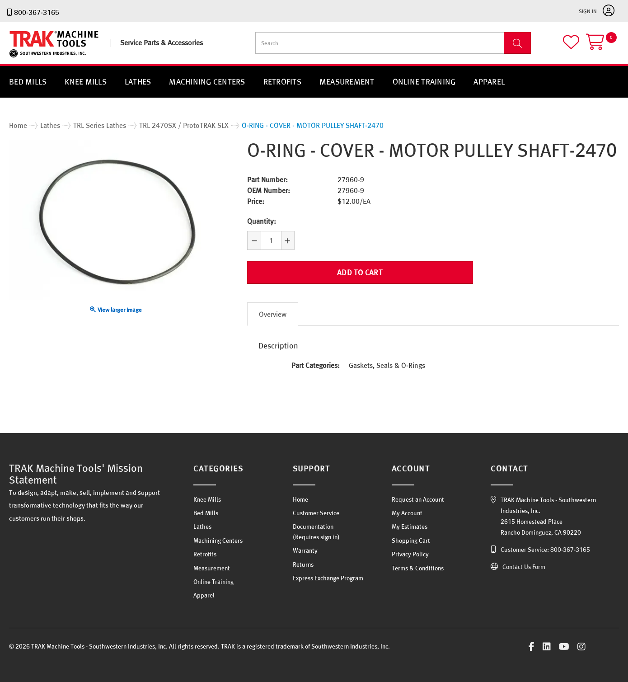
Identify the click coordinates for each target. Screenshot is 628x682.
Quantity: (261, 221)
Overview (272, 314)
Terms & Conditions (418, 567)
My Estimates (409, 526)
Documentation (313, 526)
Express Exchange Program (328, 578)
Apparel (489, 81)
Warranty (305, 550)
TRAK (17, 57)
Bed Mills (28, 81)
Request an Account (418, 499)
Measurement (347, 81)
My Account (407, 513)
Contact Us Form (523, 566)
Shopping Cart (411, 540)
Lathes (138, 81)
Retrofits (282, 81)
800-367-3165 (36, 12)
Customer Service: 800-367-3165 (545, 549)
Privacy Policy (410, 554)
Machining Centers (207, 81)
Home (300, 499)
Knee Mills (86, 81)
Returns (303, 564)
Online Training (424, 81)
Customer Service (316, 513)
